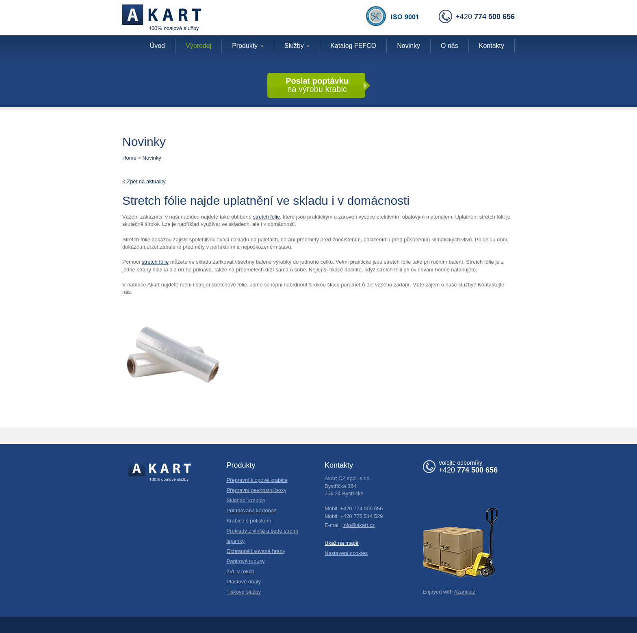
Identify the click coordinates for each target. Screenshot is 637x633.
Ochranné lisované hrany (256, 551)
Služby (297, 45)
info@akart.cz (358, 525)
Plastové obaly (244, 582)
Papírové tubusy (246, 561)
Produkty (248, 45)
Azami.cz (464, 592)
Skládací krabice (246, 500)
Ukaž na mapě (342, 543)
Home (129, 158)
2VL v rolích (240, 571)
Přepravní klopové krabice (257, 480)
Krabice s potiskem (249, 521)
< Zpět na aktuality (144, 181)
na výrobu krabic (317, 84)
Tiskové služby (244, 592)
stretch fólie (266, 217)
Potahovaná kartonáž (252, 510)
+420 (477, 17)
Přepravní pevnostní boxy (256, 490)
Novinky (152, 158)
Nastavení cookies (346, 553)
